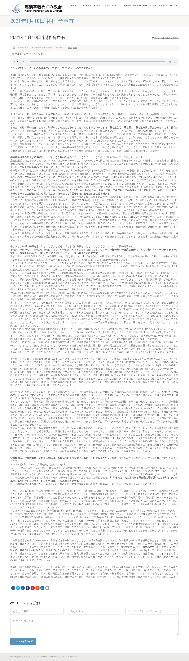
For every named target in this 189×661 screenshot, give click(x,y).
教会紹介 (75, 6)
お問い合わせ (158, 6)
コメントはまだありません (165, 37)
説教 (75, 47)
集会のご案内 (92, 6)
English (173, 6)
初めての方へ (112, 6)
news (70, 47)
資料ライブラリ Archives (136, 6)
